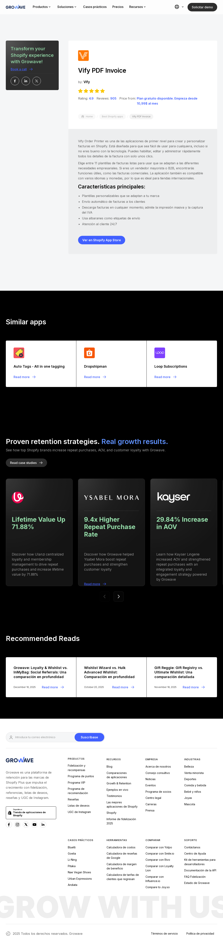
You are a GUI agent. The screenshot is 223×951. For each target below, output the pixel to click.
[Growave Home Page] (15, 7)
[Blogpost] (41, 363)
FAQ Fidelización (195, 876)
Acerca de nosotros (158, 766)
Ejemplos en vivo (117, 789)
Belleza (189, 766)
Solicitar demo (202, 7)
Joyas (188, 797)
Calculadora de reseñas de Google (122, 855)
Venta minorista (194, 773)
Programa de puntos (81, 776)
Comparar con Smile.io (160, 853)
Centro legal (153, 797)
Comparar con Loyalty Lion (160, 868)
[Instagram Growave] (17, 824)
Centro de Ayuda (195, 853)
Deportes (190, 779)
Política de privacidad (200, 933)
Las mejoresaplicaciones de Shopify (122, 804)
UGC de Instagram (79, 812)
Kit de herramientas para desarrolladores (199, 862)
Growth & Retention (119, 783)
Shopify (111, 812)
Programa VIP (76, 782)
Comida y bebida (195, 785)
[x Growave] (26, 824)
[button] (180, 7)
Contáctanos (192, 847)
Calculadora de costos (121, 847)
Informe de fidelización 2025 (121, 821)
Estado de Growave (197, 883)
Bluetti (72, 847)
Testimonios (114, 796)
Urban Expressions (80, 878)
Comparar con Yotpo (159, 847)
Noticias (151, 779)
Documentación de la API (200, 870)
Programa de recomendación (78, 791)
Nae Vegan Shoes (79, 872)
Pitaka (72, 866)
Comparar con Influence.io (155, 879)
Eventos (151, 785)
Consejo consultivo (158, 773)
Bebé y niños (192, 791)
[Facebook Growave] (9, 824)
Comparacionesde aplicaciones (117, 775)
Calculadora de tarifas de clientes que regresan (123, 877)
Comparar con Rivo (158, 859)
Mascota (189, 804)
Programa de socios (158, 791)
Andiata (72, 884)
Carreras (151, 804)
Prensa (150, 810)
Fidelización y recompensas (76, 767)
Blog (109, 766)
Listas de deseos (79, 805)
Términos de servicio (164, 933)
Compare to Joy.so (158, 887)
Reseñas (73, 799)
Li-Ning (72, 859)
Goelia (72, 853)
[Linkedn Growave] (43, 824)
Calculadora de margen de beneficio (122, 866)
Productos (76, 758)
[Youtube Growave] (34, 824)
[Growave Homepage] (19, 760)
